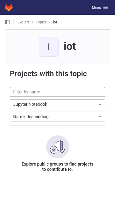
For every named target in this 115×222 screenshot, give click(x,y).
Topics (41, 22)
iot (55, 22)
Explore (23, 22)
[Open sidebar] (7, 22)
